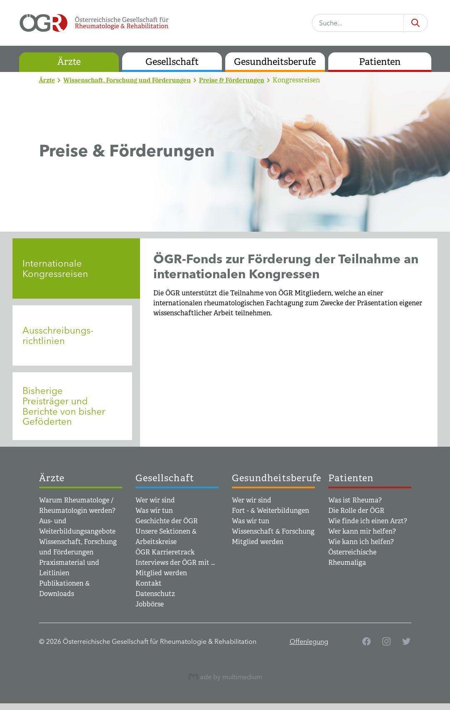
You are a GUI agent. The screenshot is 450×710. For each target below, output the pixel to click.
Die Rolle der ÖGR (356, 510)
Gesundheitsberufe (275, 62)
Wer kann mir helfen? (362, 531)
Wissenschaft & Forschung (273, 531)
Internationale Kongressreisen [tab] (55, 268)
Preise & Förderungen (231, 80)
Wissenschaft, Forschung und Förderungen (127, 80)
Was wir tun (154, 510)
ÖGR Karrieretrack (164, 552)
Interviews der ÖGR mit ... (175, 562)
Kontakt (148, 583)
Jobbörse (149, 604)
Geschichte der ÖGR (166, 521)
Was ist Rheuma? (355, 500)
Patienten (380, 62)
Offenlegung (309, 641)
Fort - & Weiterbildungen (270, 510)
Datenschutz (155, 593)
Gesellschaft (172, 62)
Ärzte (69, 62)
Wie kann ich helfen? (361, 541)
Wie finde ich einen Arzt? (367, 521)
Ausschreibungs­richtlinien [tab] (57, 335)
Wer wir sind (155, 500)
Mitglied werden (161, 573)
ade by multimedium (225, 676)
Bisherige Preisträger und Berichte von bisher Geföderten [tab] (63, 406)
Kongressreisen (296, 80)
